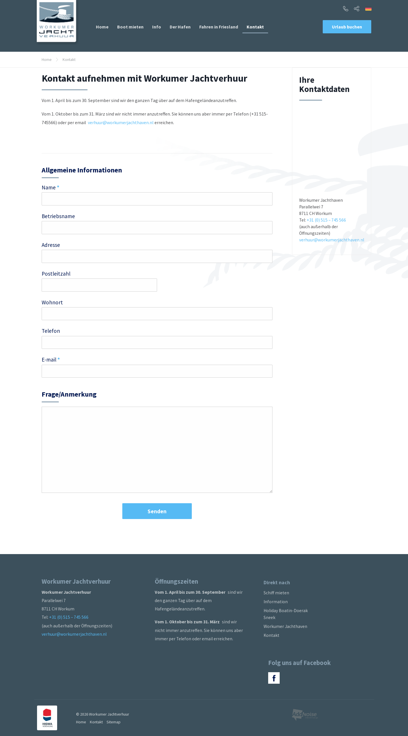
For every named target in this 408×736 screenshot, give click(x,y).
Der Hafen (180, 27)
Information (276, 601)
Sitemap (114, 722)
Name (50, 187)
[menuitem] (102, 26)
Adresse (51, 244)
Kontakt (255, 27)
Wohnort (52, 302)
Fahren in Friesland (218, 27)
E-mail (51, 359)
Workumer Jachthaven (285, 626)
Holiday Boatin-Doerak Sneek (286, 614)
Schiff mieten (276, 592)
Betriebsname (58, 216)
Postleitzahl (56, 273)
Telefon (51, 330)
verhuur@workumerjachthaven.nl (121, 122)
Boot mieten (130, 27)
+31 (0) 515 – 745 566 (326, 220)
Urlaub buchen (347, 27)
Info (156, 27)
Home (102, 27)
